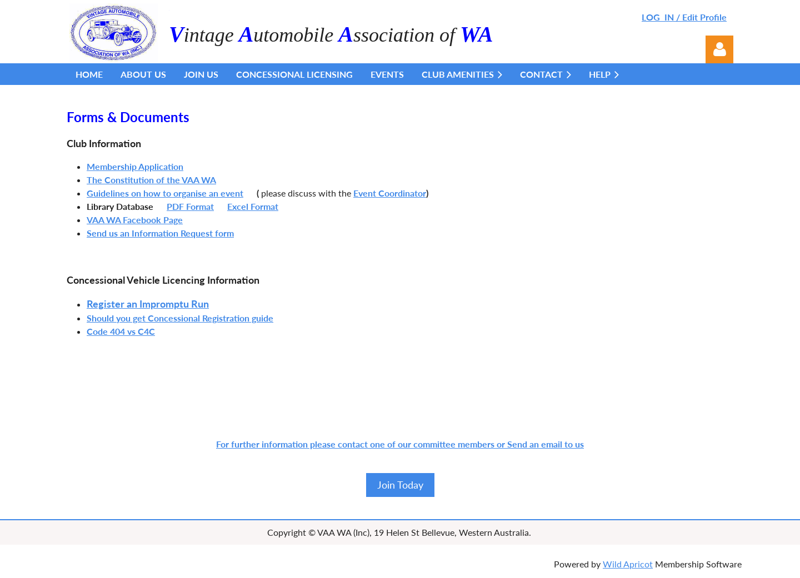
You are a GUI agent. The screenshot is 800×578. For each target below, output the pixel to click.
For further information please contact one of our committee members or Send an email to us (400, 444)
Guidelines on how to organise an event (165, 193)
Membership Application (135, 166)
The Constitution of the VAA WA (151, 179)
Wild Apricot (628, 564)
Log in (719, 49)
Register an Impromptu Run (148, 304)
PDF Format (190, 206)
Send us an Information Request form (160, 233)
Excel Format (252, 206)
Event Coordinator (389, 193)
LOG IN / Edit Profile (684, 17)
